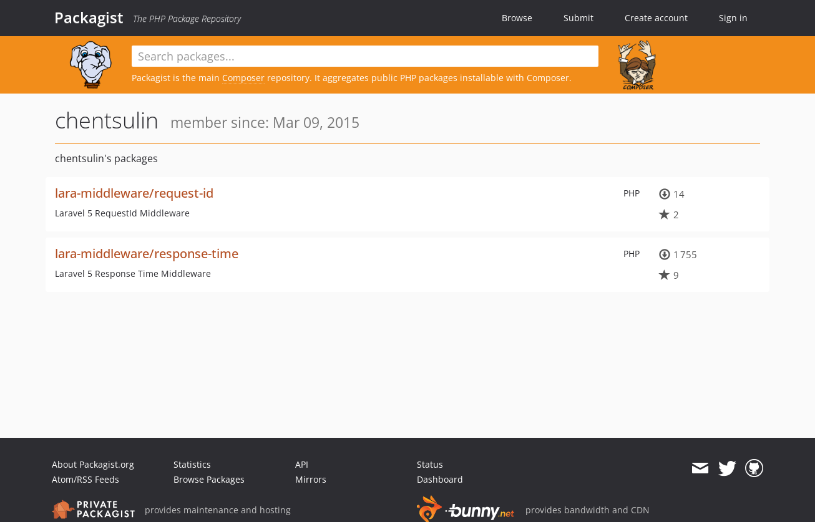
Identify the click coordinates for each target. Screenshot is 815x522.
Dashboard (440, 479)
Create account (656, 18)
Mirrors (310, 479)
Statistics (192, 464)
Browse (517, 18)
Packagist (89, 17)
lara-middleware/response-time (146, 253)
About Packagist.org (93, 464)
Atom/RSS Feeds (85, 479)
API (301, 464)
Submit (578, 18)
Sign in (733, 18)
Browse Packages (209, 479)
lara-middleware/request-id (134, 193)
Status (430, 464)
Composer (243, 78)
